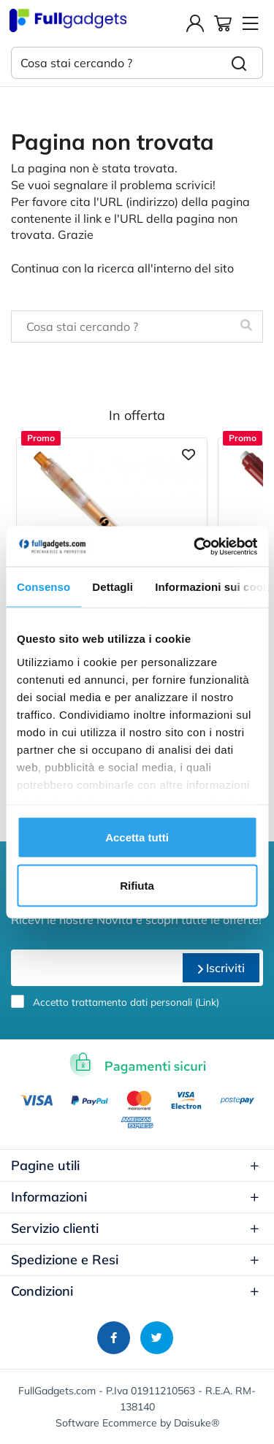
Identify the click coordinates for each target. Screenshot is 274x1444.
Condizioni (135, 1291)
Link (207, 1002)
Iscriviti (221, 967)
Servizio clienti (135, 1228)
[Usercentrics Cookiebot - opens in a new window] (195, 546)
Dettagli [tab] (112, 587)
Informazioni (135, 1196)
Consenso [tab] (43, 587)
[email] (95, 968)
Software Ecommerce (106, 1422)
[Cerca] (239, 63)
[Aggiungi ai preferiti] (188, 452)
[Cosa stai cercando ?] (113, 63)
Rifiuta (137, 885)
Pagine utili (135, 1165)
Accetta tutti (137, 837)
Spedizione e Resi (135, 1259)
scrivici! (195, 184)
